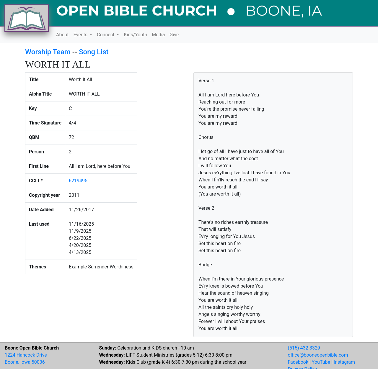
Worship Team (48, 52)
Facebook (298, 362)
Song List (94, 52)
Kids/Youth (135, 34)
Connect (106, 34)
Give (174, 34)
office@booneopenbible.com (318, 355)
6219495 (78, 180)
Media (158, 34)
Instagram (344, 362)
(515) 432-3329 (304, 348)
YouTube (321, 362)
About (62, 34)
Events (81, 34)
